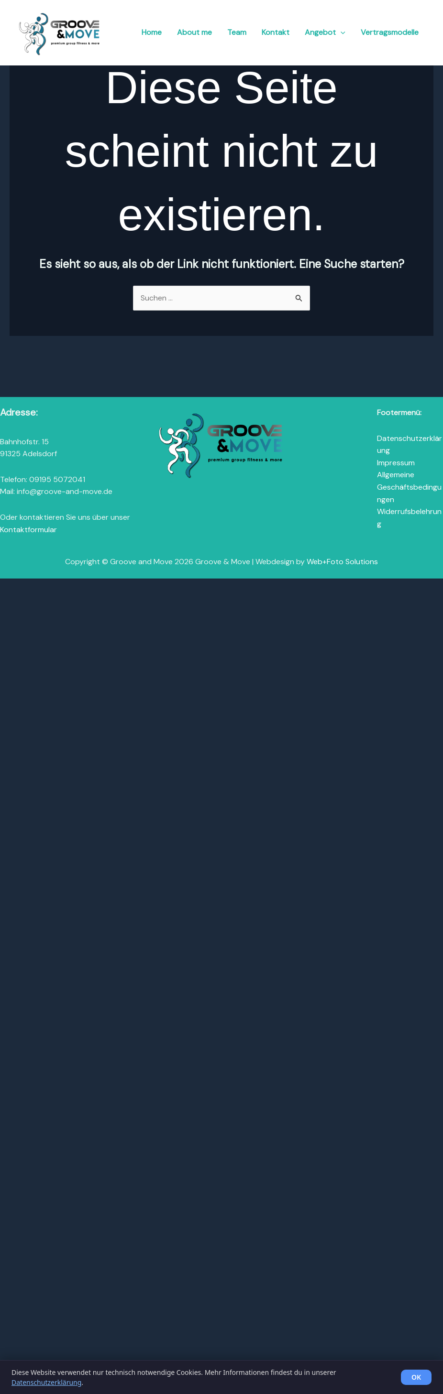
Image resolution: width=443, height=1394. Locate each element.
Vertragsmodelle (391, 32)
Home (164, 32)
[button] (344, 32)
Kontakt (283, 32)
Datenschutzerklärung (46, 1382)
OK (416, 1377)
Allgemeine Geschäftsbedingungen (409, 487)
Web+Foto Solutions (342, 562)
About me (205, 32)
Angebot (330, 32)
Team (246, 32)
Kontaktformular (28, 530)
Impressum (396, 463)
